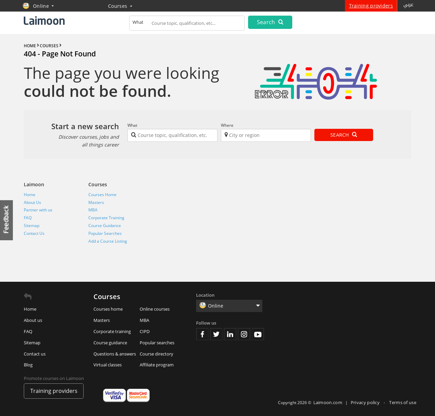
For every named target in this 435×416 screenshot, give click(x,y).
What (132, 125)
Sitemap (31, 225)
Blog (28, 365)
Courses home (108, 309)
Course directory (156, 354)
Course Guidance (104, 225)
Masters (96, 202)
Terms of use (402, 402)
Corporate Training (106, 218)
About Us (32, 202)
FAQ (28, 218)
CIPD (145, 331)
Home (29, 194)
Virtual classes (107, 365)
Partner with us (38, 210)
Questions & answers (114, 354)
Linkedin (230, 334)
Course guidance (110, 343)
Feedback (7, 220)
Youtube (258, 334)
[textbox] (187, 24)
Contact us (35, 354)
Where (227, 125)
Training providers (371, 5)
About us (33, 320)
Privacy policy (366, 402)
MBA (93, 210)
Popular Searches (105, 233)
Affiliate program (157, 365)
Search (270, 22)
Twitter (216, 334)
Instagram (244, 334)
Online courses (155, 309)
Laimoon (34, 184)
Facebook (202, 334)
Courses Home (102, 194)
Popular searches (157, 343)
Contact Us (34, 233)
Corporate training (112, 331)
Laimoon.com (327, 402)
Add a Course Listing (107, 241)
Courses (120, 6)
